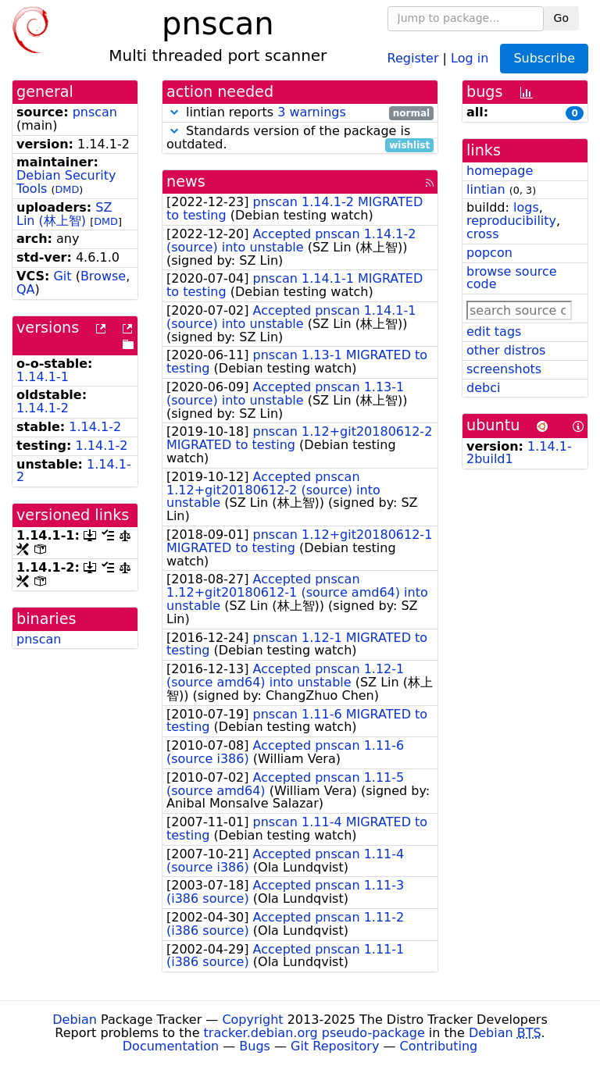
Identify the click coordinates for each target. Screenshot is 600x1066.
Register (413, 57)
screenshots (503, 369)
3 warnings (311, 112)
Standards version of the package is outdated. (300, 138)
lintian (485, 189)
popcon (489, 252)
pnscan (95, 112)
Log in (469, 57)
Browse (103, 276)
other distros (505, 350)
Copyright (252, 1019)
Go (561, 18)
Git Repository (335, 1046)
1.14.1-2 (42, 408)
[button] (174, 112)
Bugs (254, 1046)
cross (482, 233)
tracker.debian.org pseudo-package (314, 1032)
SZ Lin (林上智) (64, 214)
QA (25, 289)
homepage (499, 170)
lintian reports (300, 112)
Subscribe (544, 58)
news (185, 182)
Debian (74, 1019)
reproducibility (511, 220)
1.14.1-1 (42, 376)
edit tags (493, 331)
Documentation (171, 1046)
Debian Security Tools (66, 182)
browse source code (511, 278)
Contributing (439, 1046)
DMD (67, 189)
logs (526, 207)
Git (62, 276)
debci (483, 387)
